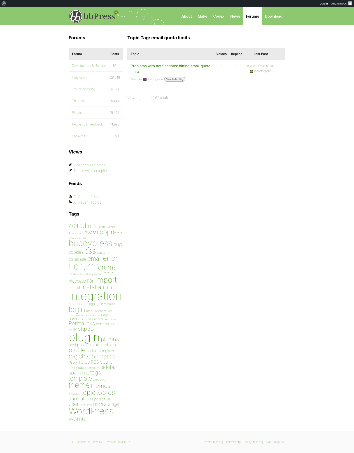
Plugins (77, 112)
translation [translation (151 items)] (80, 399)
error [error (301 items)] (110, 258)
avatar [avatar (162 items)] (91, 232)
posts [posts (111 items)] (82, 344)
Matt (268, 442)
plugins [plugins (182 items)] (110, 339)
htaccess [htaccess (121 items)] (77, 281)
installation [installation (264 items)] (96, 287)
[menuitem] (4, 3)
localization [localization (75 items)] (108, 304)
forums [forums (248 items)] (106, 267)
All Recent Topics (87, 202)
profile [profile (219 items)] (77, 350)
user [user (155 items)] (74, 404)
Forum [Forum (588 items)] (82, 266)
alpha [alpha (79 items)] (112, 227)
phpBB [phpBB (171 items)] (86, 328)
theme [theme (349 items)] (79, 385)
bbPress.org (92, 16)
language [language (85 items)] (93, 304)
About (186, 16)
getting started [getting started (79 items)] (93, 274)
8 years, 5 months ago (260, 65)
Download (273, 16)
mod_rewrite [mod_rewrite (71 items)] (76, 315)
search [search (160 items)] (108, 362)
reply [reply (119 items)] (73, 362)
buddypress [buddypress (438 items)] (90, 243)
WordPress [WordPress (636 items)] (91, 411)
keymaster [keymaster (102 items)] (77, 303)
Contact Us (83, 442)
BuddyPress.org (253, 442)
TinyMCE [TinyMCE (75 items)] (74, 393)
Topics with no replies (91, 170)
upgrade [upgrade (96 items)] (99, 399)
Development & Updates (89, 65)
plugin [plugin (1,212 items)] (84, 337)
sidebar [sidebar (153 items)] (108, 367)
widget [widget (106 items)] (113, 404)
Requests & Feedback (87, 124)
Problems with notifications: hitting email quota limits (170, 69)
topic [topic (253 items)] (88, 392)
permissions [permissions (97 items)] (106, 324)
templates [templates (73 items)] (99, 379)
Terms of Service (115, 442)
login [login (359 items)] (77, 309)
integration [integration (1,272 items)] (95, 296)
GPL (71, 442)
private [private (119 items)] (94, 344)
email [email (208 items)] (95, 258)
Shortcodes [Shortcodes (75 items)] (92, 367)
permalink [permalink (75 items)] (110, 319)
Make (202, 16)
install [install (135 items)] (74, 287)
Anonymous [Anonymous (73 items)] (76, 233)
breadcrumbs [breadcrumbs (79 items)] (77, 237)
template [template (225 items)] (80, 378)
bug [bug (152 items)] (117, 244)
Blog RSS (279, 442)
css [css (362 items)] (90, 251)
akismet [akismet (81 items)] (102, 227)
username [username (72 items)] (86, 405)
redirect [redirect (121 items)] (93, 350)
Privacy (97, 442)
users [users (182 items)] (99, 403)
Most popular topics (89, 165)
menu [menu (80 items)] (90, 311)
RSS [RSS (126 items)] (95, 362)
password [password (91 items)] (95, 319)
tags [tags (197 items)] (95, 372)
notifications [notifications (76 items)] (92, 315)
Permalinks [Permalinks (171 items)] (82, 323)
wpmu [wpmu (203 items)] (77, 418)
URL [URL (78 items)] (109, 399)
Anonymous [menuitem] (341, 3)
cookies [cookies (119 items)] (76, 252)
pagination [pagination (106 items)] (78, 318)
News (235, 16)
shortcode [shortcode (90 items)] (76, 367)
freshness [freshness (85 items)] (76, 274)
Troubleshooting (175, 79)
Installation (79, 77)
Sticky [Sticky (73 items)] (85, 373)
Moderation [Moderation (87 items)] (103, 311)
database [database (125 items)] (77, 259)
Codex (218, 16)
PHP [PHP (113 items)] (73, 329)
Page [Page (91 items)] (105, 315)
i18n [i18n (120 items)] (90, 281)
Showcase (79, 136)
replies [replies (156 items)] (107, 356)
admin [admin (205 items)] (88, 225)
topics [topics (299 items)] (105, 392)
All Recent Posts (86, 196)
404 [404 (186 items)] (74, 226)
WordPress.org (214, 442)
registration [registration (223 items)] (84, 356)
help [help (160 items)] (109, 273)
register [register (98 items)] (108, 350)
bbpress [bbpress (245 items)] (111, 232)
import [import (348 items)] (106, 279)
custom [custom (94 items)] (103, 252)
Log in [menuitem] (324, 3)
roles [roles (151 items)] (84, 362)
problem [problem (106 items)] (108, 344)
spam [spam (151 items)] (75, 373)
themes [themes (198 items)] (100, 385)
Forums (252, 16)
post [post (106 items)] (72, 344)
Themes (78, 101)
